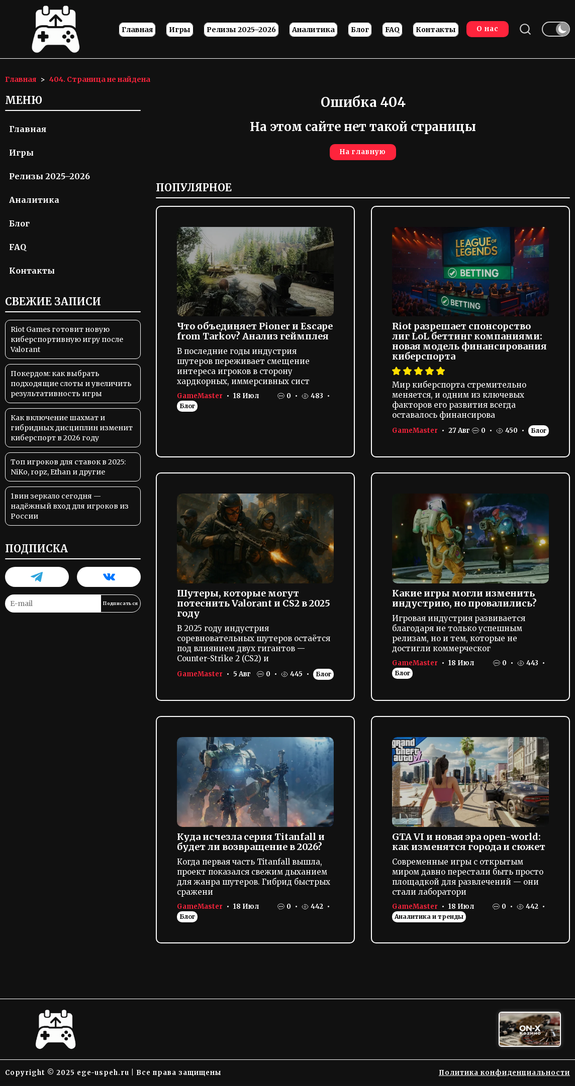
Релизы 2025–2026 (241, 29)
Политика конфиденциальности (504, 1072)
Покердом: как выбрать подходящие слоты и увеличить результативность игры (71, 383)
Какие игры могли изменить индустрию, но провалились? (464, 598)
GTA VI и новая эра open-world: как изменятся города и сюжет (468, 842)
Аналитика (313, 29)
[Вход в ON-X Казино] (530, 1029)
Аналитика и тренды (429, 916)
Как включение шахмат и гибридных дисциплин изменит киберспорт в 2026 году (72, 427)
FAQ (392, 29)
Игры (179, 29)
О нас (487, 29)
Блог (360, 29)
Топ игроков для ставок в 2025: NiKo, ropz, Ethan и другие (68, 466)
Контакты (436, 29)
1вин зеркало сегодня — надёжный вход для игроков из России (70, 506)
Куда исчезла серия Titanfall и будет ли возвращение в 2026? (251, 842)
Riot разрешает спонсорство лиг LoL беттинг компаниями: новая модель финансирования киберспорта (469, 341)
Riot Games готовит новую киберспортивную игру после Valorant (67, 339)
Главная (137, 29)
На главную (363, 152)
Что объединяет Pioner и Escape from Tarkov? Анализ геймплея (255, 331)
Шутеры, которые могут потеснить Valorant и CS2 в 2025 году (253, 603)
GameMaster (200, 396)
